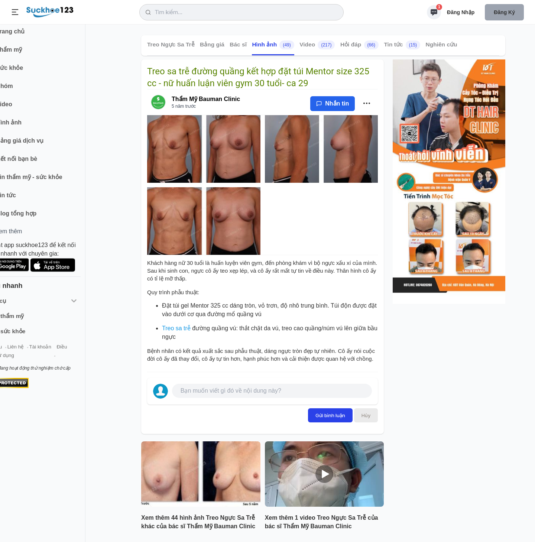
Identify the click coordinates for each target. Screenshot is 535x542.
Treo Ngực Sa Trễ (171, 44)
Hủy (365, 415)
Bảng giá (212, 44)
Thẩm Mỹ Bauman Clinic (206, 99)
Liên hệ (41, 352)
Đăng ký (504, 12)
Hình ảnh (273, 44)
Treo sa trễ (176, 328)
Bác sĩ (238, 44)
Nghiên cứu (441, 44)
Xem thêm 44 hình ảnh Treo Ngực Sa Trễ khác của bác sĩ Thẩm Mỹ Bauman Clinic (198, 522)
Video (317, 44)
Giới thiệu (17, 352)
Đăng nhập (460, 12)
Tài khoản (66, 352)
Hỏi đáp (359, 44)
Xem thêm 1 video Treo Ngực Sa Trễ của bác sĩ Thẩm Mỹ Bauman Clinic (321, 522)
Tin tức (402, 44)
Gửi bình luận (330, 415)
